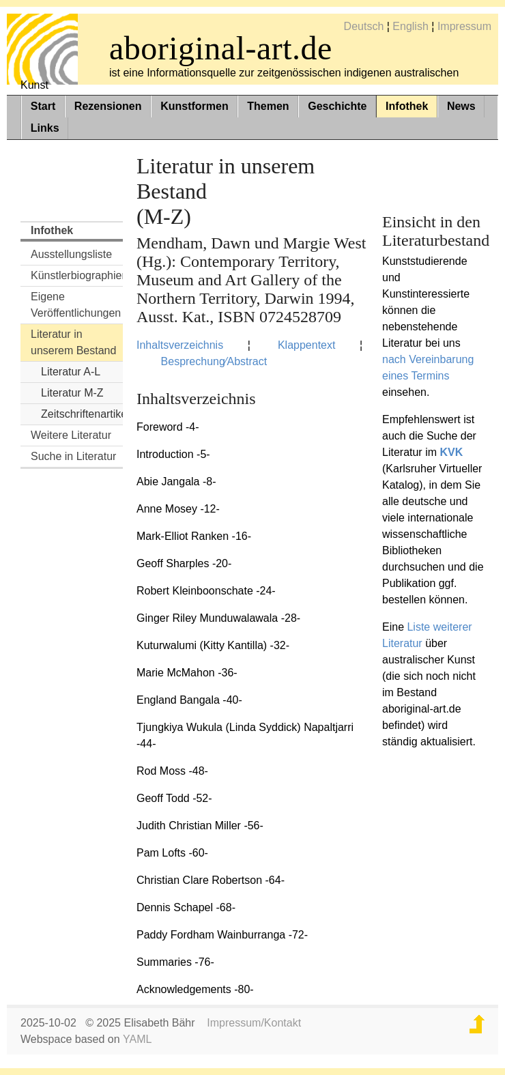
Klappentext (307, 345)
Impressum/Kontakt (254, 1023)
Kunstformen (194, 106)
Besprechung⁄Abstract (214, 361)
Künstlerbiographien (77, 275)
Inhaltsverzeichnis (179, 345)
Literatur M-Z (72, 393)
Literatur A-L (70, 371)
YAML (137, 1039)
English (410, 26)
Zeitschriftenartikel (82, 414)
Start (43, 106)
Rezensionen (108, 106)
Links (45, 128)
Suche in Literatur (73, 456)
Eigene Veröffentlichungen (76, 305)
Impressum (464, 26)
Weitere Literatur (71, 435)
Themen (268, 106)
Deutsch (364, 26)
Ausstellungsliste (71, 254)
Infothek (407, 106)
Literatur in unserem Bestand (73, 342)
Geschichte (337, 106)
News (461, 106)
